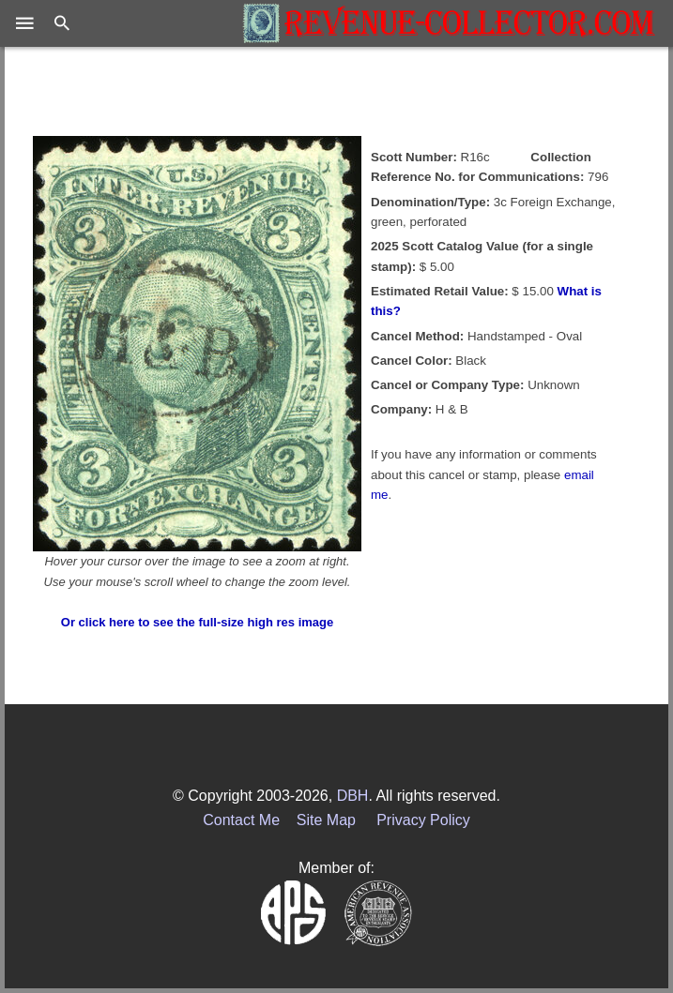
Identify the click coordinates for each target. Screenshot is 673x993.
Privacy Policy (423, 820)
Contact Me (241, 820)
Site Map (326, 820)
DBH (353, 796)
